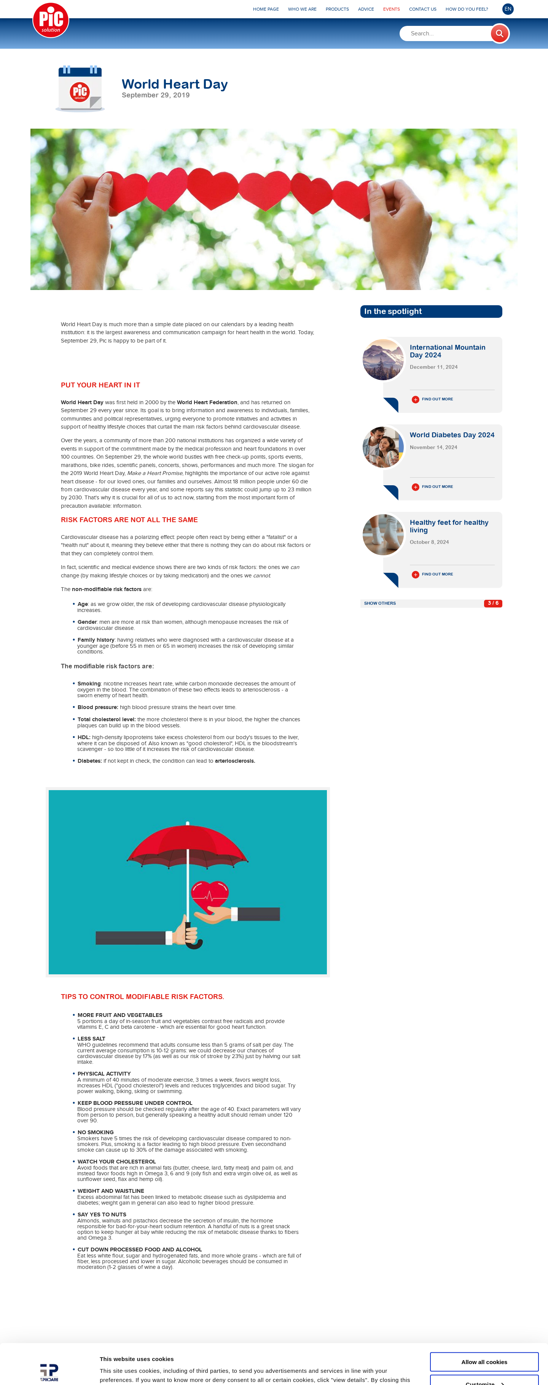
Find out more (432, 399)
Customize (485, 1343)
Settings (111, 1369)
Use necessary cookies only (484, 1366)
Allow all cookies (485, 1321)
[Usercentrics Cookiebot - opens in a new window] (49, 1370)
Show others (380, 603)
